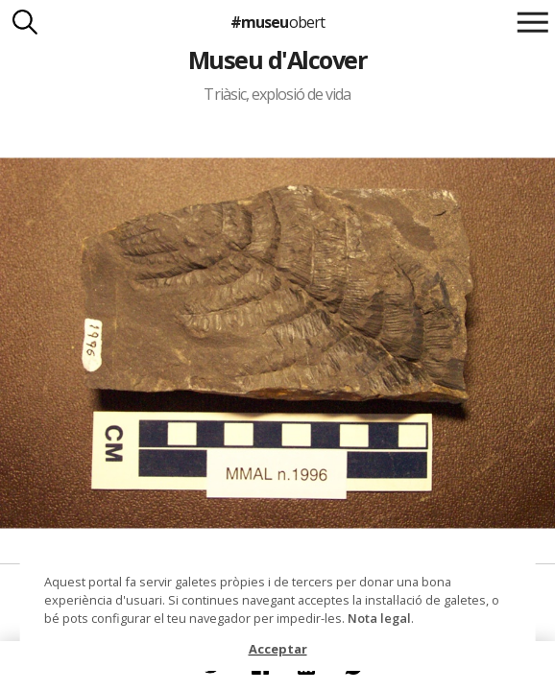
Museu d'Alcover (277, 59)
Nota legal (379, 618)
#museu (277, 22)
